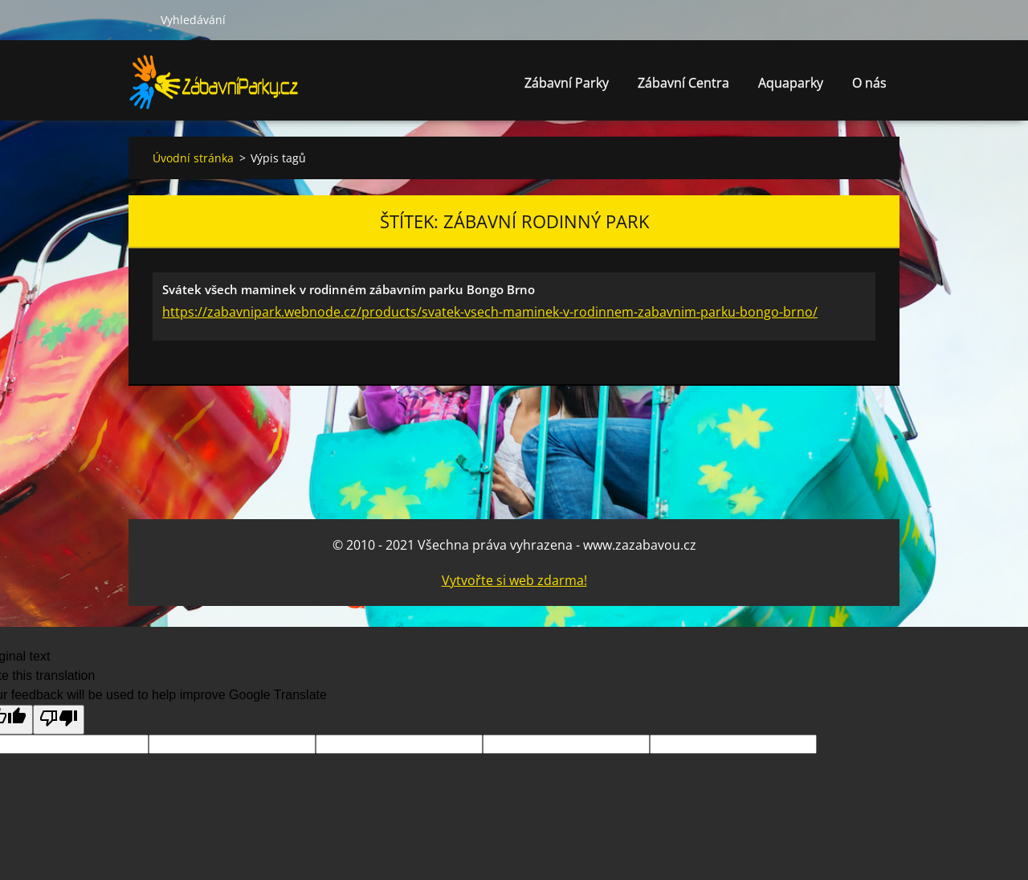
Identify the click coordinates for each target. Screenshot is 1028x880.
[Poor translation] (58, 720)
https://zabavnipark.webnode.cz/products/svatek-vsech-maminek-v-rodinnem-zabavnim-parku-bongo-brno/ (490, 312)
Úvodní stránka (193, 158)
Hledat (138, 19)
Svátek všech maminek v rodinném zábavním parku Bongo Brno (348, 289)
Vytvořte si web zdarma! (514, 580)
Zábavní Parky (566, 87)
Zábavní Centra (683, 87)
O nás (869, 87)
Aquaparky (791, 87)
